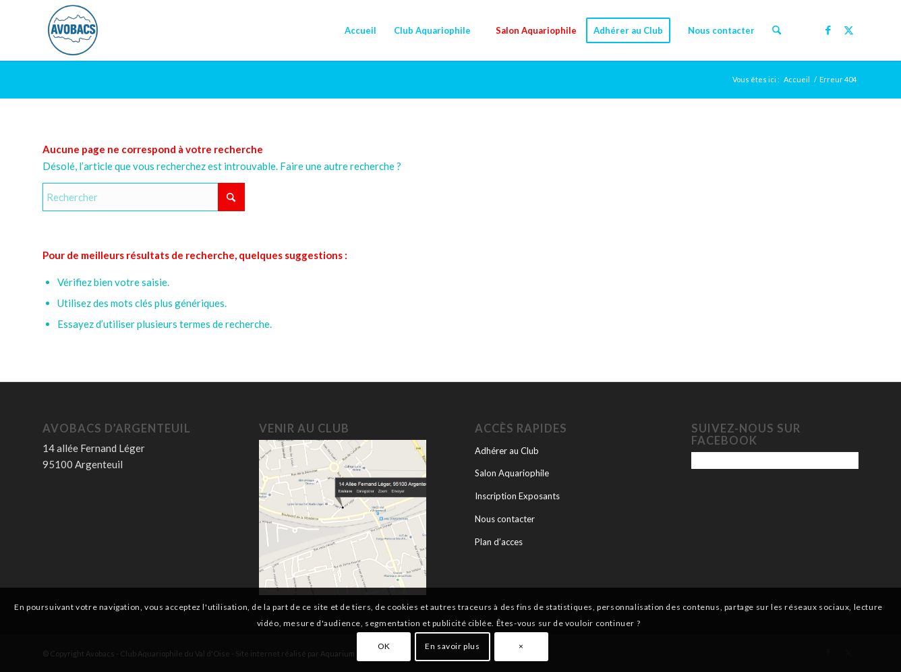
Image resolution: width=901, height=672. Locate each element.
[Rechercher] (776, 30)
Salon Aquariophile (512, 473)
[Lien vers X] (848, 30)
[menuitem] (360, 30)
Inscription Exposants (517, 496)
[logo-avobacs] (72, 30)
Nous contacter (505, 518)
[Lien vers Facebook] (828, 30)
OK (384, 646)
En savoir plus (452, 646)
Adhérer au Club (507, 450)
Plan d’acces (499, 541)
